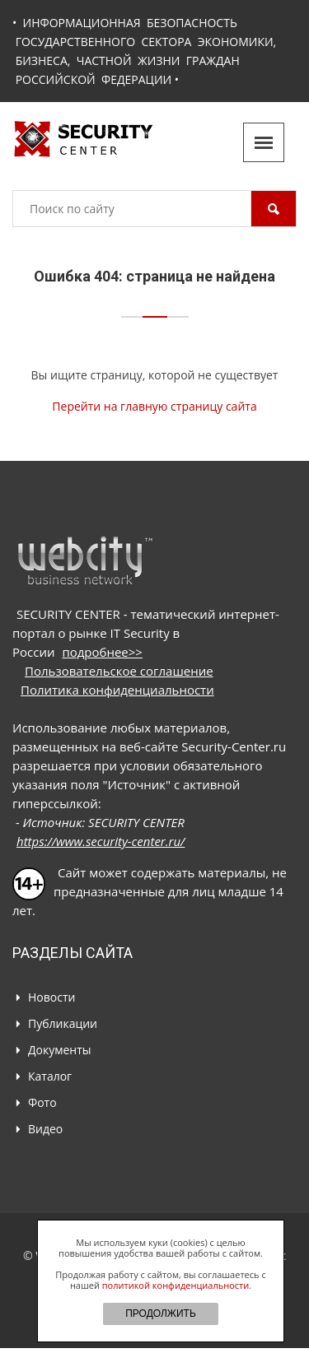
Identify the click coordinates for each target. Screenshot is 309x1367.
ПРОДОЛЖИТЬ (160, 1313)
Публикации (62, 1023)
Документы (59, 1050)
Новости (51, 997)
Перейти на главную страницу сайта (154, 406)
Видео (45, 1129)
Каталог (50, 1076)
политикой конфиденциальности (175, 1285)
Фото (42, 1102)
